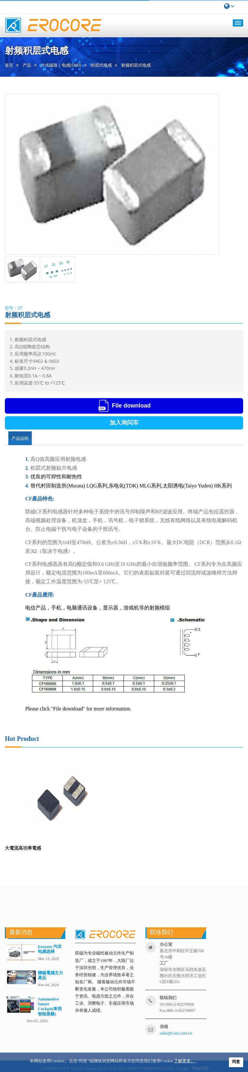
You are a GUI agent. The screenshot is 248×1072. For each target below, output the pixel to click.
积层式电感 (101, 65)
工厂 (164, 963)
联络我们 (168, 997)
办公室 (166, 944)
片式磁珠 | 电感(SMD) (61, 65)
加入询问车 (124, 422)
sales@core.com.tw (176, 1033)
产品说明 (20, 438)
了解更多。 (184, 1060)
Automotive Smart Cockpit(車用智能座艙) (50, 1006)
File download (124, 406)
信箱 (164, 1026)
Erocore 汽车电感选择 (50, 949)
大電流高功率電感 (23, 848)
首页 (9, 65)
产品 (27, 65)
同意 (236, 1061)
